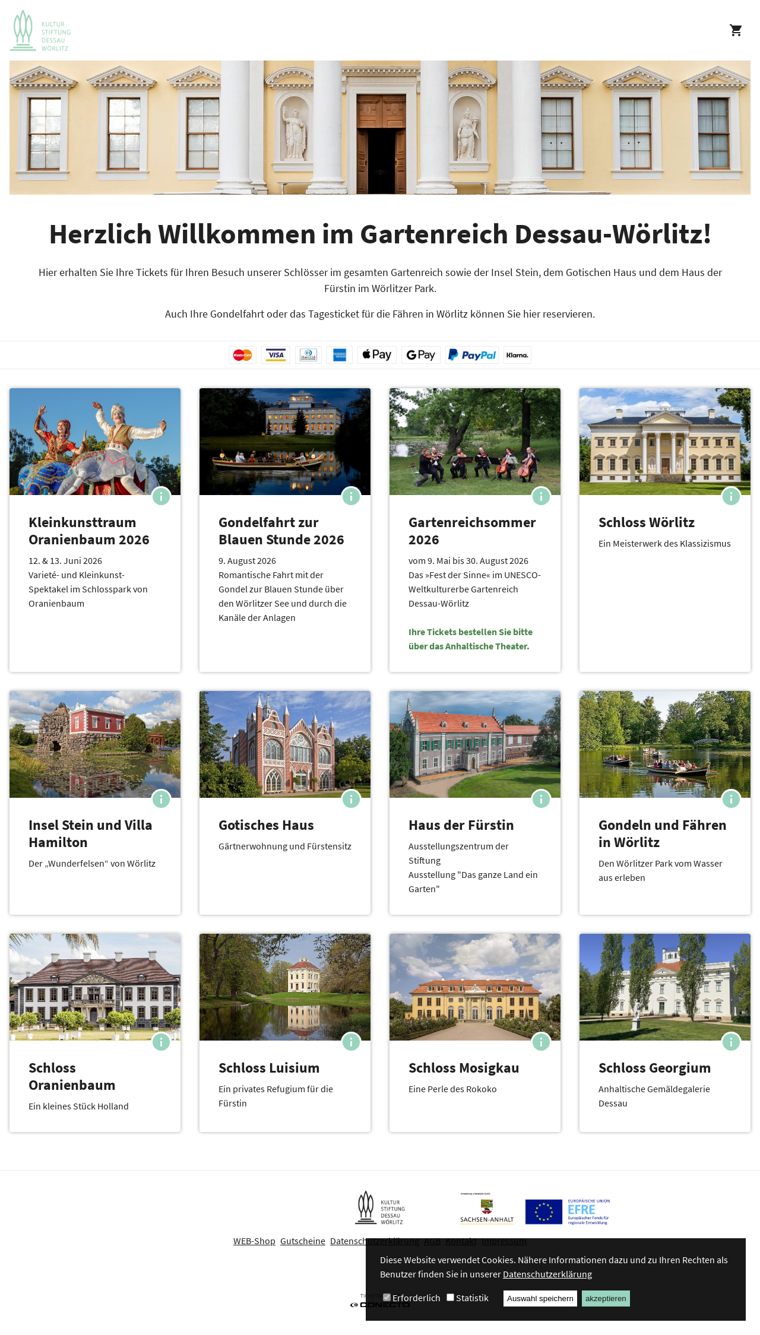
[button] (95, 530)
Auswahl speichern (540, 1298)
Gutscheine (302, 1241)
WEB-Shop (254, 1241)
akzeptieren (605, 1298)
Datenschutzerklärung (547, 1274)
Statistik (472, 1298)
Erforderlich (416, 1298)
